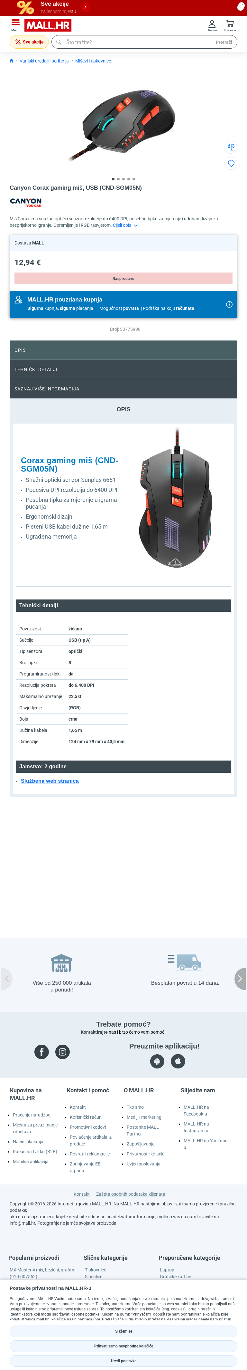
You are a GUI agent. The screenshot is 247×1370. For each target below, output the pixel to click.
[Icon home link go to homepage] (12, 60)
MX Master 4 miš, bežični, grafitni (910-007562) (42, 1273)
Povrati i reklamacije (90, 1153)
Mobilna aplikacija (31, 1161)
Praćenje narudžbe (31, 1114)
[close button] (240, 7)
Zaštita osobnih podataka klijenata (130, 1194)
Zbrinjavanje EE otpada (85, 1167)
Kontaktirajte (94, 1032)
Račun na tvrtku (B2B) (35, 1151)
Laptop (167, 1269)
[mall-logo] (50, 25)
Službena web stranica (50, 781)
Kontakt (78, 1107)
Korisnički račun (86, 1117)
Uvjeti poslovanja (143, 1163)
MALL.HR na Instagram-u (196, 1127)
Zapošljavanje (140, 1143)
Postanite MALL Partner (143, 1130)
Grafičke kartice (175, 1276)
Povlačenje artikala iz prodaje (91, 1140)
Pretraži (224, 42)
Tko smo (135, 1107)
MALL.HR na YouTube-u (206, 1144)
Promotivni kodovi (88, 1127)
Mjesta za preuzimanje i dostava (35, 1128)
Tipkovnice (95, 1269)
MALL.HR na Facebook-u (196, 1110)
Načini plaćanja (28, 1141)
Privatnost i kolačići (146, 1153)
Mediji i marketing (144, 1117)
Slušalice (93, 1276)
